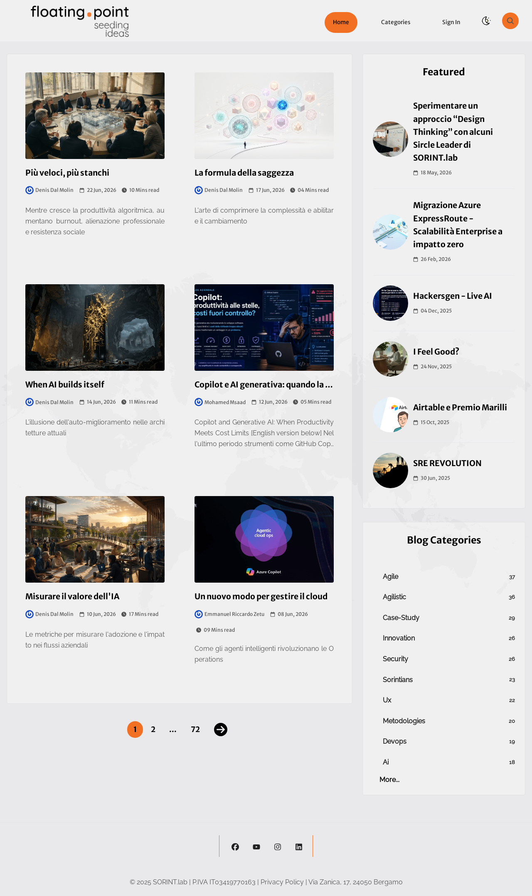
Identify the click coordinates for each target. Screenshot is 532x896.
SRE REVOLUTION (447, 463)
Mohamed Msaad (220, 402)
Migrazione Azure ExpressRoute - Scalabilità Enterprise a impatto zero (457, 224)
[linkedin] (299, 846)
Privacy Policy (282, 882)
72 (195, 729)
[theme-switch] (486, 21)
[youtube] (256, 846)
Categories (395, 22)
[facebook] (235, 846)
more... (389, 780)
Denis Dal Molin (49, 190)
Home (341, 22)
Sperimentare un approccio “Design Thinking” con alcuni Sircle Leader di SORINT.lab (453, 132)
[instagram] (278, 846)
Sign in (451, 22)
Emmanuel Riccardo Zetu (229, 614)
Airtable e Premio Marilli (460, 407)
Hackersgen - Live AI (452, 296)
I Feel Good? (436, 352)
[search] (510, 20)
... (173, 729)
